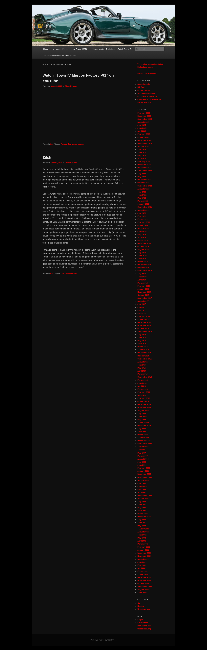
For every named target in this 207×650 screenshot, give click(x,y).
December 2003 (144, 517)
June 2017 (141, 307)
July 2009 (141, 413)
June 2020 (141, 231)
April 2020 (141, 237)
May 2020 (141, 234)
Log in (140, 620)
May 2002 (141, 538)
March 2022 (142, 201)
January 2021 (143, 225)
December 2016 (144, 322)
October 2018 (143, 268)
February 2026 (143, 113)
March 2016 (142, 347)
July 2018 (141, 274)
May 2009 (141, 419)
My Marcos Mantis (60, 49)
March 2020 (142, 240)
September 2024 (144, 143)
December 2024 (144, 140)
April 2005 (141, 492)
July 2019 (141, 252)
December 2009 (144, 404)
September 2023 (144, 171)
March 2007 (142, 456)
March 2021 (142, 219)
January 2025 (143, 137)
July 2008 (141, 429)
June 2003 (141, 523)
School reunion (144, 84)
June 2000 (141, 592)
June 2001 (141, 562)
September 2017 (144, 298)
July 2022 (141, 192)
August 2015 (142, 362)
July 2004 (141, 501)
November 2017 (144, 292)
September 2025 (144, 119)
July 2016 (141, 334)
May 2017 (141, 310)
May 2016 (141, 341)
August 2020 (142, 228)
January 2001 (143, 574)
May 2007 (141, 453)
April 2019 (141, 259)
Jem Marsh (72, 144)
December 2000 (144, 577)
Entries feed (142, 623)
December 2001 (144, 553)
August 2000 (142, 589)
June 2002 (141, 535)
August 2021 (142, 210)
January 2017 (143, 319)
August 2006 (142, 459)
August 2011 (142, 395)
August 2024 (142, 146)
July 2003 (141, 520)
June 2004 (141, 504)
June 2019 (141, 255)
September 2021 (144, 207)
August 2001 (142, 559)
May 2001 (141, 565)
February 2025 (143, 134)
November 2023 (144, 168)
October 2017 (143, 295)
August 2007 (142, 447)
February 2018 (143, 286)
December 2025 (144, 116)
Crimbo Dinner (143, 90)
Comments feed (144, 626)
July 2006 (141, 462)
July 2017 (141, 304)
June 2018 (141, 277)
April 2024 (141, 158)
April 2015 (141, 371)
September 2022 (144, 186)
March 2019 (142, 262)
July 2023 (141, 174)
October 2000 (143, 583)
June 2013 (141, 383)
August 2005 (142, 480)
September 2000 (144, 586)
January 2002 (143, 550)
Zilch (47, 157)
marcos (81, 144)
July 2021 (141, 213)
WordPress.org (144, 629)
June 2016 (141, 337)
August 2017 (142, 301)
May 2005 (141, 489)
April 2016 (141, 344)
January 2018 (143, 289)
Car (51, 144)
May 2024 (141, 155)
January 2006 (143, 471)
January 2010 (143, 401)
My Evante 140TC (79, 49)
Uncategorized (143, 609)
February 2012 (143, 392)
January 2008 (143, 438)
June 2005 (141, 486)
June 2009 (141, 416)
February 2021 (143, 222)
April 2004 (141, 510)
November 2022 (144, 180)
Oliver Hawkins (71, 86)
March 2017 (142, 313)
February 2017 (143, 316)
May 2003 (141, 526)
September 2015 (144, 359)
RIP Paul (141, 87)
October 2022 (143, 183)
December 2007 (144, 441)
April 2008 (141, 432)
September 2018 (144, 271)
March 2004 (142, 513)
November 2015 (144, 353)
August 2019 (142, 249)
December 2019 (144, 243)
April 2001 (141, 568)
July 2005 (141, 483)
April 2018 (141, 280)
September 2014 (144, 377)
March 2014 (142, 380)
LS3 (62, 274)
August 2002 (142, 532)
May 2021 (141, 216)
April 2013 (141, 386)
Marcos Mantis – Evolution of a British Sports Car (112, 49)
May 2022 (141, 198)
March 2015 (142, 374)
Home (45, 49)
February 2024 (143, 161)
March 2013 (142, 389)
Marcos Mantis (71, 274)
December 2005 (144, 474)
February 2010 (143, 398)
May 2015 (141, 368)
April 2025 (141, 131)
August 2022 (142, 189)
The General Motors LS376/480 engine (59, 55)
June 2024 (141, 152)
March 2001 (142, 571)
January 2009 (143, 422)
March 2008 (142, 435)
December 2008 (144, 425)
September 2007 (144, 444)
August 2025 (142, 122)
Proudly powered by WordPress (103, 640)
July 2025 (141, 125)
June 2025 (141, 128)
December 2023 (144, 165)
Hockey (140, 606)
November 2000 (144, 580)
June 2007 (141, 450)
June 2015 (141, 365)
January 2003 (143, 529)
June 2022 (141, 195)
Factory (64, 144)
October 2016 (143, 328)
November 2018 (144, 265)
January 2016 (143, 350)
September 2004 (144, 495)
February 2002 (143, 547)
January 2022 (143, 204)
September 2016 (144, 331)
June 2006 (141, 465)
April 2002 (141, 541)
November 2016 (144, 325)
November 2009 (144, 407)
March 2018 (142, 283)
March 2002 (142, 544)
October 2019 (143, 246)
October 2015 (143, 356)
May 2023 (141, 177)
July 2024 (141, 149)
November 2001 (144, 556)
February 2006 (143, 468)
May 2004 (141, 507)
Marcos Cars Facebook (146, 74)
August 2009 (142, 410)
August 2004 (142, 498)
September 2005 (144, 477)
